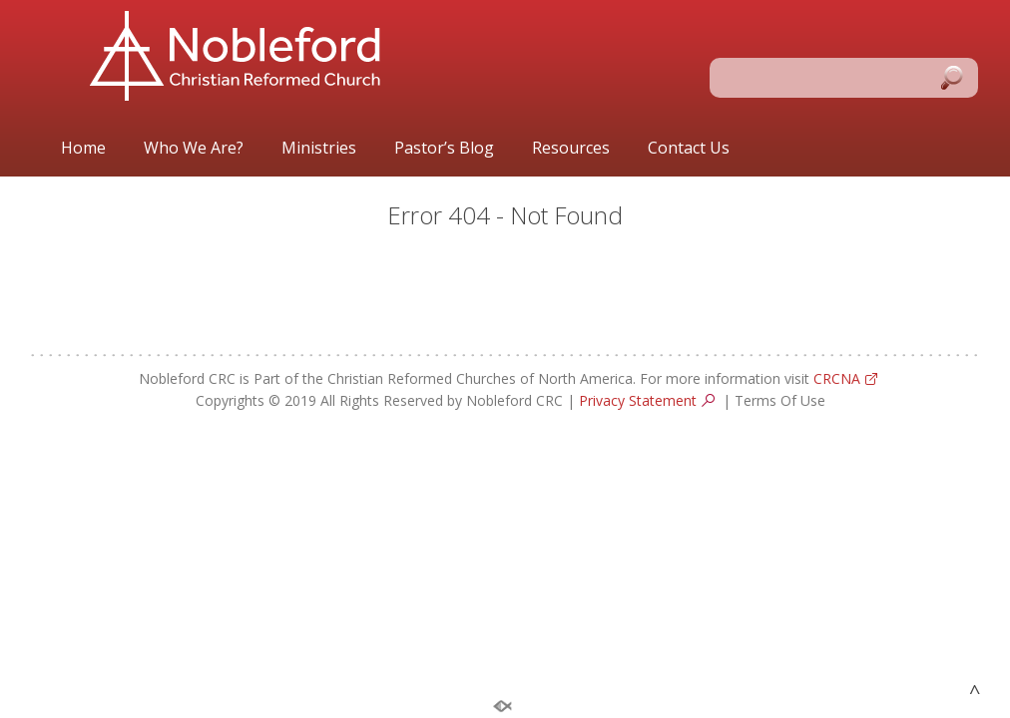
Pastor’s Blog (444, 148)
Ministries (318, 148)
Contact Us (689, 148)
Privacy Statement (638, 400)
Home (83, 148)
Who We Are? (194, 148)
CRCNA (836, 378)
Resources (571, 148)
